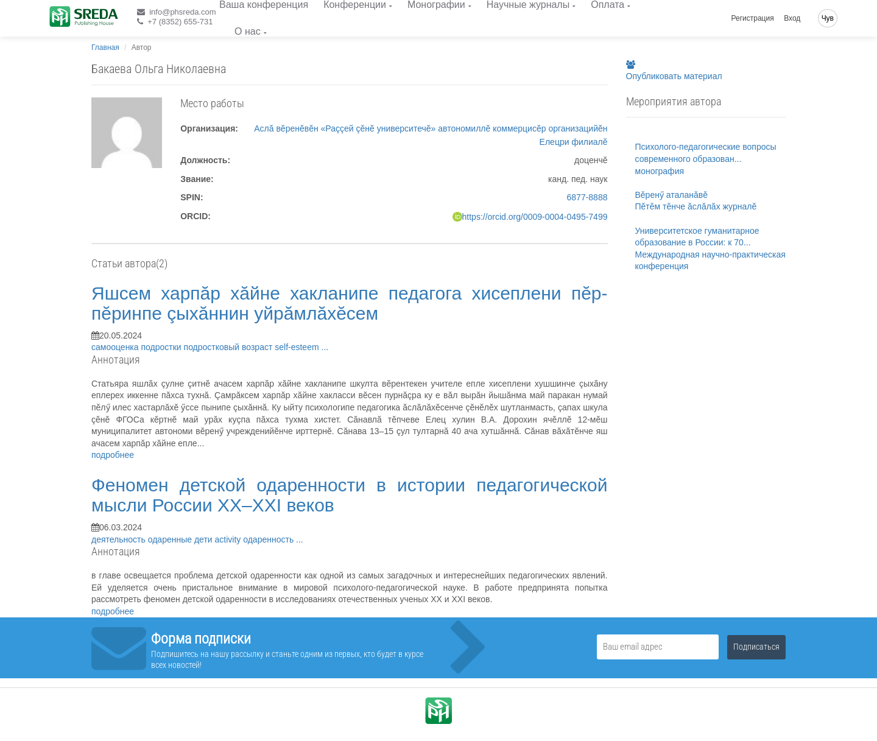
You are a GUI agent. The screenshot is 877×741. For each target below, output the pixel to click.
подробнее (112, 455)
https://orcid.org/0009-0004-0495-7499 (535, 217)
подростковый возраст (229, 347)
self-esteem (298, 347)
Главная (105, 47)
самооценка (116, 347)
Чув (828, 18)
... (325, 347)
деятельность (119, 539)
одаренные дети (181, 539)
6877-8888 (587, 197)
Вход (792, 18)
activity (229, 539)
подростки (162, 347)
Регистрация (752, 18)
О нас (247, 31)
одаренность (269, 539)
